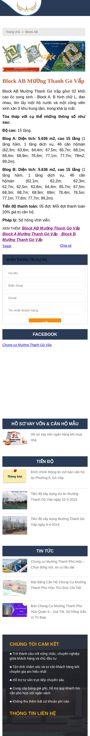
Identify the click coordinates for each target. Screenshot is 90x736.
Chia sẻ (66, 245)
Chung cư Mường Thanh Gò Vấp (27, 345)
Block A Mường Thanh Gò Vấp (30, 234)
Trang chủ (13, 32)
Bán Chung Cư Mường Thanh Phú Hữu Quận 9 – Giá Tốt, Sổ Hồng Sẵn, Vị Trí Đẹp (59, 611)
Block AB (31, 32)
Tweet (6, 246)
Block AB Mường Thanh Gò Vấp (51, 228)
